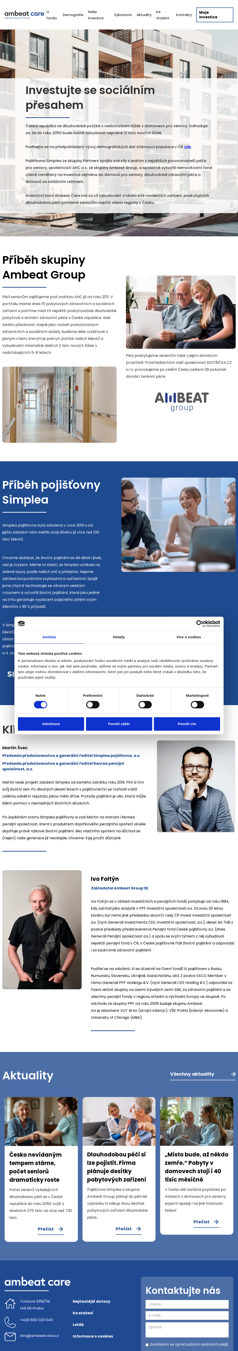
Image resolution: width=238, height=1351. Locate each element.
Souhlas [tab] (49, 637)
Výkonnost (123, 14)
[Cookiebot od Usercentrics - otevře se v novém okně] (199, 623)
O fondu (51, 14)
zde (187, 147)
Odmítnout (51, 724)
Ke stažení (162, 14)
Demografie (73, 14)
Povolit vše (187, 724)
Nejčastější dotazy (91, 1301)
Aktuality (144, 14)
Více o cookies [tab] (188, 637)
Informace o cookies (93, 1336)
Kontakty (184, 14)
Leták (78, 1324)
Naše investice (96, 14)
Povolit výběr (119, 724)
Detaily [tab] (119, 637)
